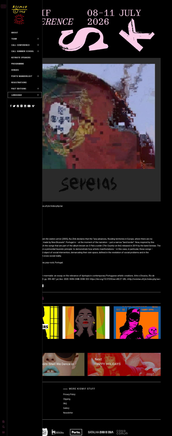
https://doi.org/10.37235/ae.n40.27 (79, 233)
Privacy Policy (98, 355)
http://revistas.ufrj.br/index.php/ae (117, 233)
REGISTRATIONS (19, 82)
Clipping (95, 359)
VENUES (15, 69)
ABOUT (14, 32)
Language (25, 95)
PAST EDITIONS (25, 88)
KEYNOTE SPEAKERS (21, 57)
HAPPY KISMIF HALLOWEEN (144, 296)
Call (57, 352)
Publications (61, 357)
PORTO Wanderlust (25, 76)
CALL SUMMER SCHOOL (25, 51)
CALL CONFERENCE (25, 45)
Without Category (63, 362)
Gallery (95, 368)
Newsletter (96, 373)
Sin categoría (62, 246)
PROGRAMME (17, 63)
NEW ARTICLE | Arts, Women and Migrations (107, 297)
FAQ (93, 364)
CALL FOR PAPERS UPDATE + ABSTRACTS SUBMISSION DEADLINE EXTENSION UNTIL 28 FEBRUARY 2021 (69, 302)
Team (25, 38)
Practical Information (65, 366)
